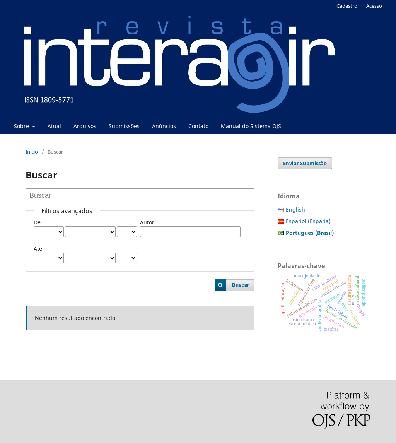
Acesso (374, 5)
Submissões (124, 126)
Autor (147, 222)
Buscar (240, 285)
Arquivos (84, 126)
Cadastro (346, 5)
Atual (54, 126)
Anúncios (164, 126)
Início (32, 151)
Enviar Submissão (305, 163)
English (295, 209)
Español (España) (308, 221)
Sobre (22, 126)
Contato (198, 126)
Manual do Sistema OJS (251, 126)
